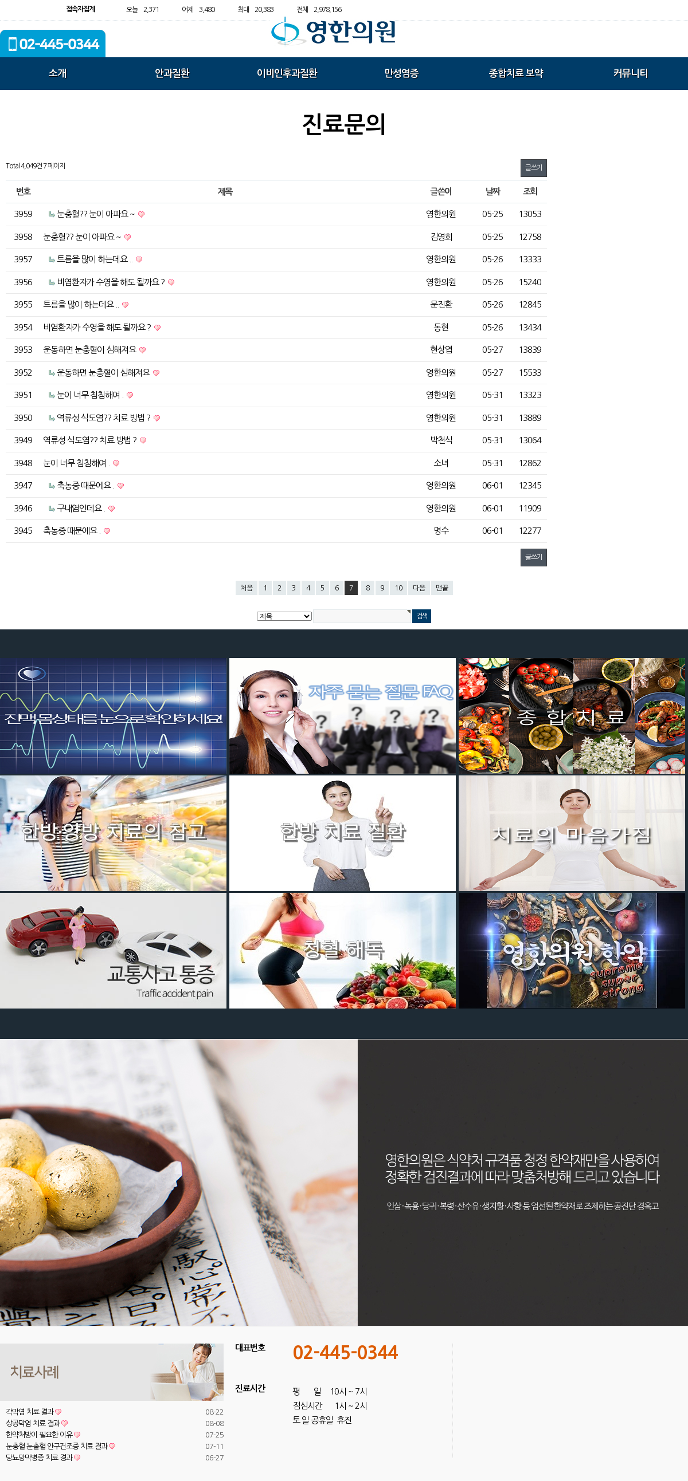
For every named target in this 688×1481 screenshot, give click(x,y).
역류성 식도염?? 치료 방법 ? (104, 417)
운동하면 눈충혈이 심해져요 (90, 349)
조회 (530, 191)
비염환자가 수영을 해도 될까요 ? (111, 282)
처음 (246, 588)
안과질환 (172, 73)
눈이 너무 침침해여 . (91, 395)
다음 (419, 588)
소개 (57, 73)
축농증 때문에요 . (86, 485)
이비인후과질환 (287, 73)
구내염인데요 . (82, 508)
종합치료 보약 (516, 73)
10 (398, 588)
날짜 (493, 191)
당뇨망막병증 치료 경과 (43, 1458)
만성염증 (401, 73)
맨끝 (442, 588)
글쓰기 (533, 167)
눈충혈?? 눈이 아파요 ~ (96, 214)
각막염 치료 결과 (33, 1412)
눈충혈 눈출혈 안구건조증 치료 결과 (60, 1446)
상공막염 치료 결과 (37, 1423)
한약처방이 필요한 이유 (43, 1435)
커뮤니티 (630, 73)
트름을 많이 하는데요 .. (95, 259)
